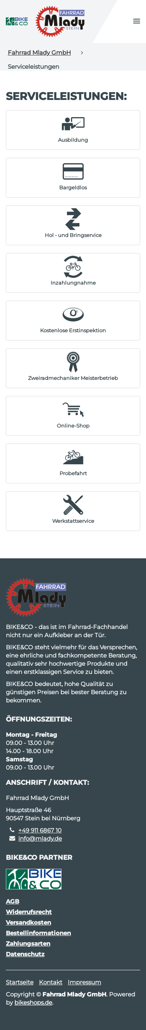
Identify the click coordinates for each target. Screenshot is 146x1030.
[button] (136, 21)
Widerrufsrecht (29, 912)
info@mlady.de (40, 838)
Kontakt (50, 982)
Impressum (84, 982)
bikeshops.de (33, 1002)
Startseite (19, 982)
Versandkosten (28, 922)
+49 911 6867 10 (40, 830)
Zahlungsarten (28, 943)
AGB (12, 901)
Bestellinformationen (38, 933)
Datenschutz (25, 954)
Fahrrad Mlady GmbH (39, 52)
